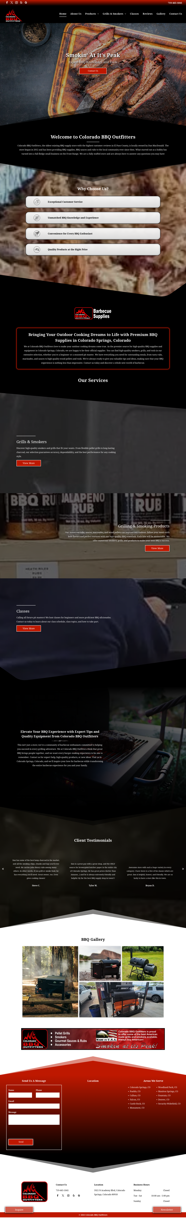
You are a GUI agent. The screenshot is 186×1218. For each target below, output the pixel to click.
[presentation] (27, 1131)
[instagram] (16, 3)
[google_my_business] (26, 3)
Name (11, 1090)
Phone (39, 1090)
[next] (183, 868)
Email (11, 1101)
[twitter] (12, 3)
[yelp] (21, 3)
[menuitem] (62, 14)
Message (12, 1112)
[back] (3, 868)
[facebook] (7, 3)
